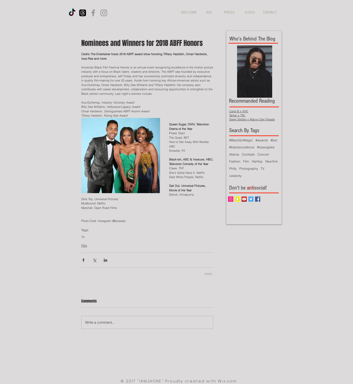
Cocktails (248, 154)
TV (83, 237)
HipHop (257, 161)
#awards (262, 140)
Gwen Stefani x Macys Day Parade (252, 119)
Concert (263, 154)
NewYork (271, 161)
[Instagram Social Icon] (230, 199)
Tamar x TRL (237, 115)
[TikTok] (72, 12)
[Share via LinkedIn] (105, 260)
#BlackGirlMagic (241, 140)
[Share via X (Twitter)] (94, 260)
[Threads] (82, 12)
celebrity (235, 176)
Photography (248, 169)
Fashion (234, 161)
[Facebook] (93, 12)
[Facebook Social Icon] (257, 199)
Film (84, 246)
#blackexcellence (241, 147)
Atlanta (234, 154)
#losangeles (265, 147)
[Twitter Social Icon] (250, 199)
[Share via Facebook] (83, 260)
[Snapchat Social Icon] (237, 199)
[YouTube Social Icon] (244, 199)
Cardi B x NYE (238, 111)
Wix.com (227, 381)
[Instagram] (103, 12)
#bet (274, 140)
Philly (233, 169)
